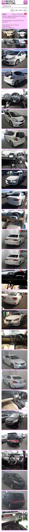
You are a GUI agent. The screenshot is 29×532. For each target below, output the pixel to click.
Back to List (7, 6)
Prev (25, 10)
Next (12, 10)
